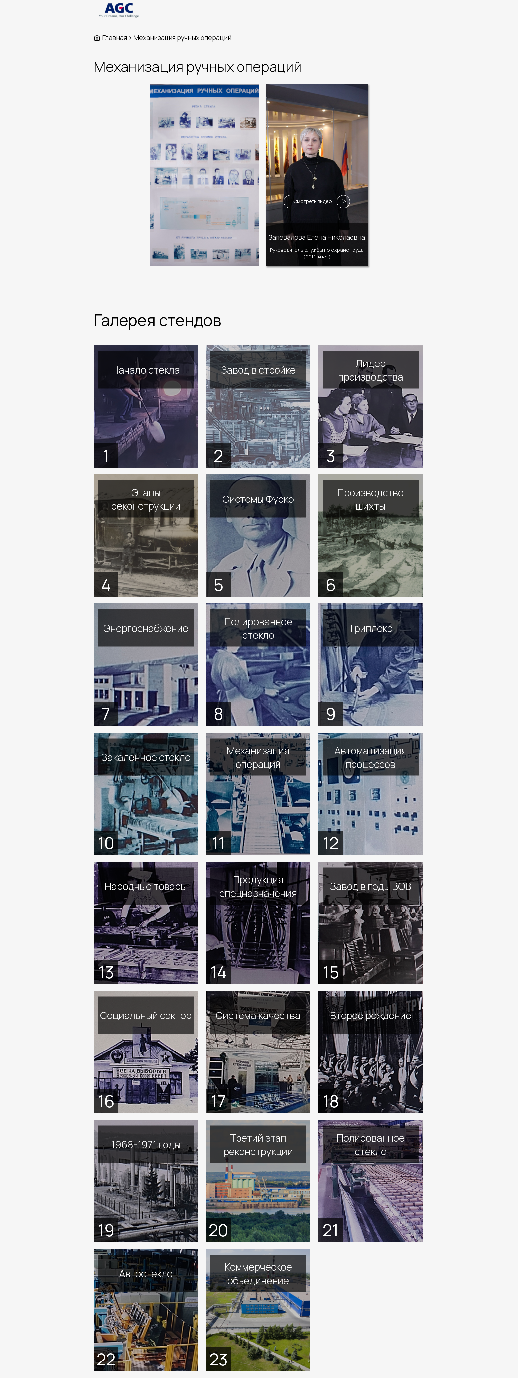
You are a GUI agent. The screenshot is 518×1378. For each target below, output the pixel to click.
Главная (114, 37)
